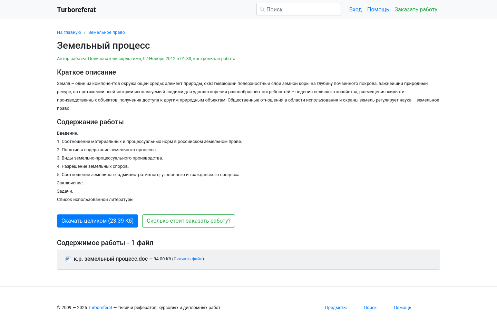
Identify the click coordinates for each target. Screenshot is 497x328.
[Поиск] (298, 9)
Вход (355, 9)
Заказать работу (416, 9)
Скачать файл (188, 258)
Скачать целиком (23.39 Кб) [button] (97, 221)
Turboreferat (100, 307)
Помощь (378, 9)
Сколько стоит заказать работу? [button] (189, 221)
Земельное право (106, 32)
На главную (69, 32)
